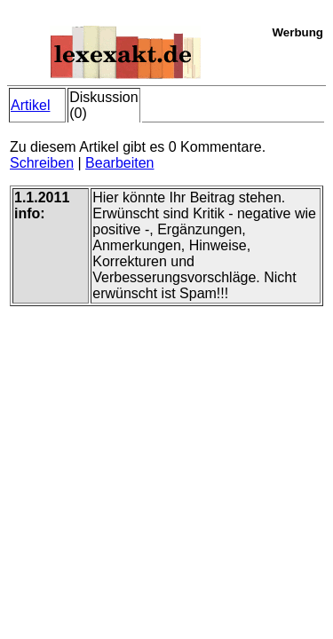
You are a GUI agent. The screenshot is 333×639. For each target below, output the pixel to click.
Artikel (30, 105)
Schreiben (42, 162)
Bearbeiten (119, 162)
